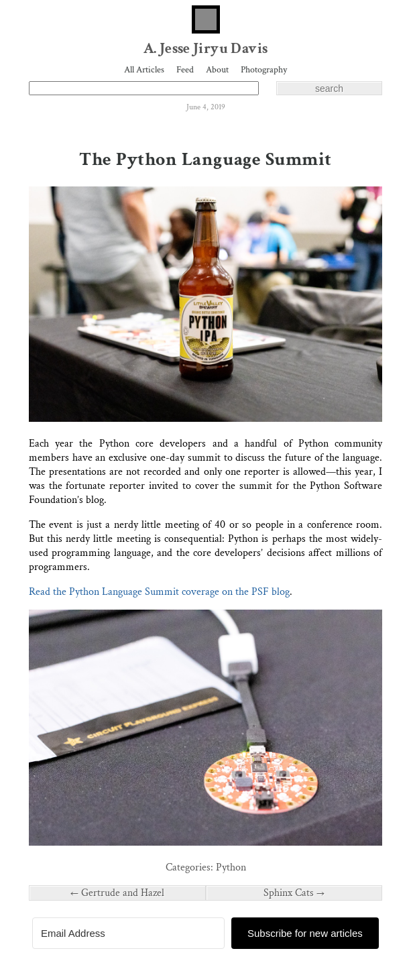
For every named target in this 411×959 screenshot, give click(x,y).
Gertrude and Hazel (117, 893)
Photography (264, 70)
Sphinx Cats (294, 893)
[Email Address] (128, 933)
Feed (185, 70)
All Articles (144, 70)
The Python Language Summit (205, 159)
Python (231, 867)
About (217, 70)
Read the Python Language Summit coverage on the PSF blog (159, 592)
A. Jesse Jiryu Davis (205, 48)
